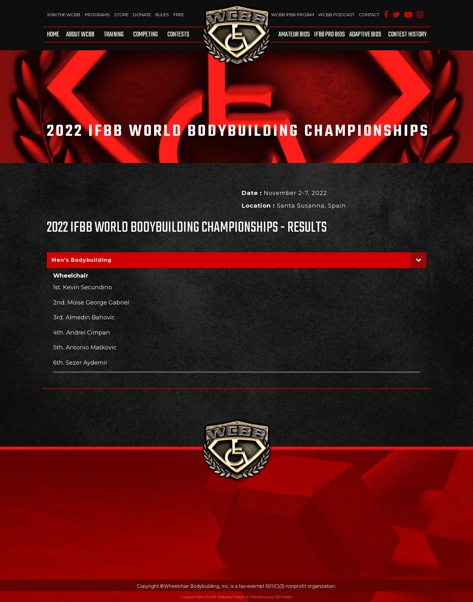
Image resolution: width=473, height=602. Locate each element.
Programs (97, 14)
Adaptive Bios (365, 34)
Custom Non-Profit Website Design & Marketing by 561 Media (236, 596)
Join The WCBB (63, 14)
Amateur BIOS (294, 34)
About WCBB (80, 34)
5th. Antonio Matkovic (84, 347)
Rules (162, 14)
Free (178, 14)
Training (114, 34)
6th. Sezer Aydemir (80, 362)
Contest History (407, 34)
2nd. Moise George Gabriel (91, 302)
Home (53, 34)
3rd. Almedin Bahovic (84, 317)
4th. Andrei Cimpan (81, 332)
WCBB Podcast (336, 14)
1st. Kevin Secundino (82, 287)
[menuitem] (54, 34)
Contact (369, 14)
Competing (145, 34)
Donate (142, 14)
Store (121, 14)
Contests (178, 34)
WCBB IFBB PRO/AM (292, 14)
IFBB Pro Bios (329, 34)
